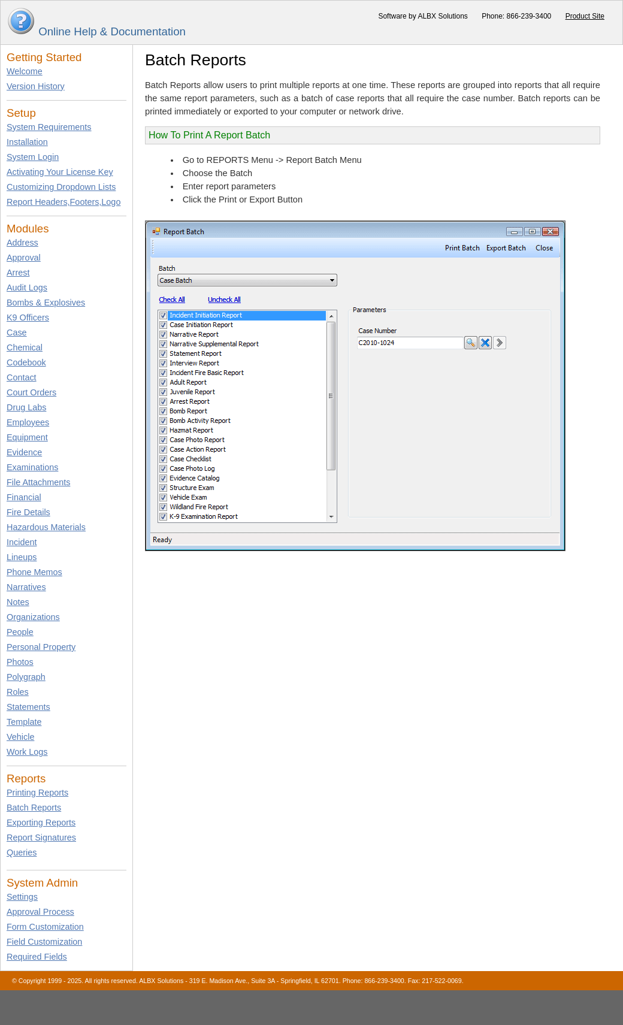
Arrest (18, 272)
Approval (24, 257)
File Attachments (38, 482)
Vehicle (20, 737)
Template (24, 722)
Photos (20, 662)
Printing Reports (37, 792)
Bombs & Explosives (46, 302)
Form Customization (45, 927)
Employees (28, 422)
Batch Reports (34, 807)
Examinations (32, 467)
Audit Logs (27, 287)
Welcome (25, 71)
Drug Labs (26, 407)
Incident (22, 542)
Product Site (584, 16)
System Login (33, 157)
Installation (27, 142)
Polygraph (26, 677)
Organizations (33, 617)
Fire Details (28, 512)
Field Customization (44, 942)
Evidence (24, 452)
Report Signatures (41, 837)
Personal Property (41, 647)
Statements (28, 707)
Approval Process (40, 912)
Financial (24, 497)
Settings (22, 897)
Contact (22, 377)
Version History (36, 86)
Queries (22, 852)
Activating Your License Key (60, 172)
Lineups (22, 557)
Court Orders (31, 392)
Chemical (25, 347)
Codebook (26, 362)
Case (17, 332)
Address (22, 242)
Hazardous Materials (46, 527)
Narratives (26, 587)
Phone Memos (34, 572)
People (20, 632)
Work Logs (27, 752)
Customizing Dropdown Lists (61, 187)
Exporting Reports (41, 822)
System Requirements (49, 127)
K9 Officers (28, 317)
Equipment (27, 437)
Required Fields (37, 956)
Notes (18, 602)
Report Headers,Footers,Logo (63, 202)
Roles (18, 692)
